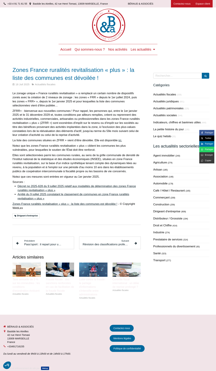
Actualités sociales (165, 115)
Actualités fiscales (164, 94)
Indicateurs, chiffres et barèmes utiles (177, 122)
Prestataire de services (167, 239)
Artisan (157, 169)
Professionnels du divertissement (174, 246)
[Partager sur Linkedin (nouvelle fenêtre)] (206, 144)
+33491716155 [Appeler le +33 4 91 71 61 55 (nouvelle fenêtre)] (15, 346)
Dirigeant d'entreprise (166, 211)
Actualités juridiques (166, 101)
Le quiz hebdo (162, 136)
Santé (157, 253)
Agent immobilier (164, 155)
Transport (159, 260)
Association (160, 176)
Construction (161, 204)
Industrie (158, 232)
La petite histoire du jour (168, 129)
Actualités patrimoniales (168, 108)
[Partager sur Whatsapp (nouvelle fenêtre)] (206, 149)
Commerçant (161, 197)
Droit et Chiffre (162, 225)
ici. (120, 140)
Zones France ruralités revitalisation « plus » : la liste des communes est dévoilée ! (64, 204)
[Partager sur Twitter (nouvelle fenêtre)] (206, 138)
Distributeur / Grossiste (167, 218)
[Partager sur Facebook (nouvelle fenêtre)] (206, 133)
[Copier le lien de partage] (206, 160)
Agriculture (160, 162)
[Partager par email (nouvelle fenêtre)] (206, 155)
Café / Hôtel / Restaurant (169, 190)
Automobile (160, 183)
